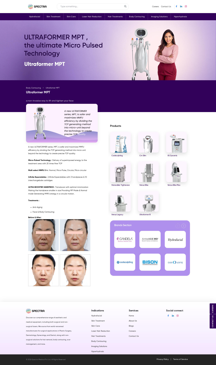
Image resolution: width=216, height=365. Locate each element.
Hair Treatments (115, 17)
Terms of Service (180, 359)
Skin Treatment (53, 17)
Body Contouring (137, 17)
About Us (133, 321)
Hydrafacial (34, 17)
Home (131, 316)
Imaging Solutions (159, 17)
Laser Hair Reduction (92, 17)
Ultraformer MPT (53, 88)
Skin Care (71, 17)
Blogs (131, 326)
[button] (183, 226)
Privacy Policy (163, 359)
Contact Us (166, 7)
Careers (155, 7)
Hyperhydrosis (180, 17)
